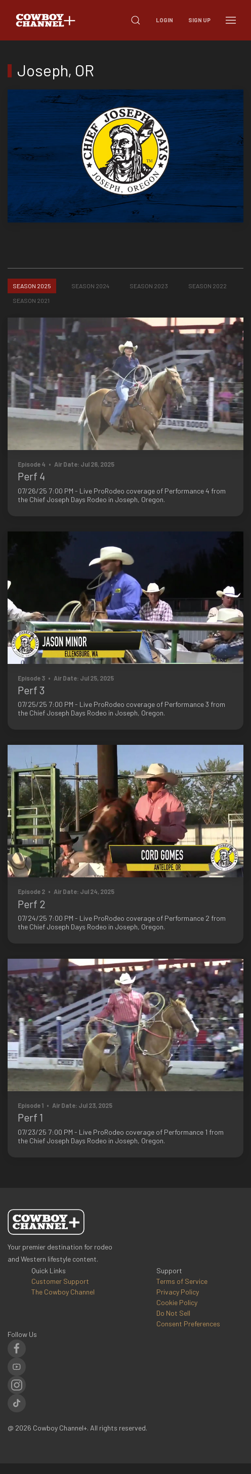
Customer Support (60, 1281)
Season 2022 (207, 285)
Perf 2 (32, 904)
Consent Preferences (188, 1323)
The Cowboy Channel (63, 1291)
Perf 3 (31, 690)
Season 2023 (149, 285)
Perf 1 (30, 1117)
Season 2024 (90, 285)
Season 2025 (32, 285)
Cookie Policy (176, 1302)
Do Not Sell (173, 1313)
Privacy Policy (177, 1291)
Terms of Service (181, 1281)
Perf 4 (31, 476)
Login (164, 20)
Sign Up (199, 20)
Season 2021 (31, 300)
